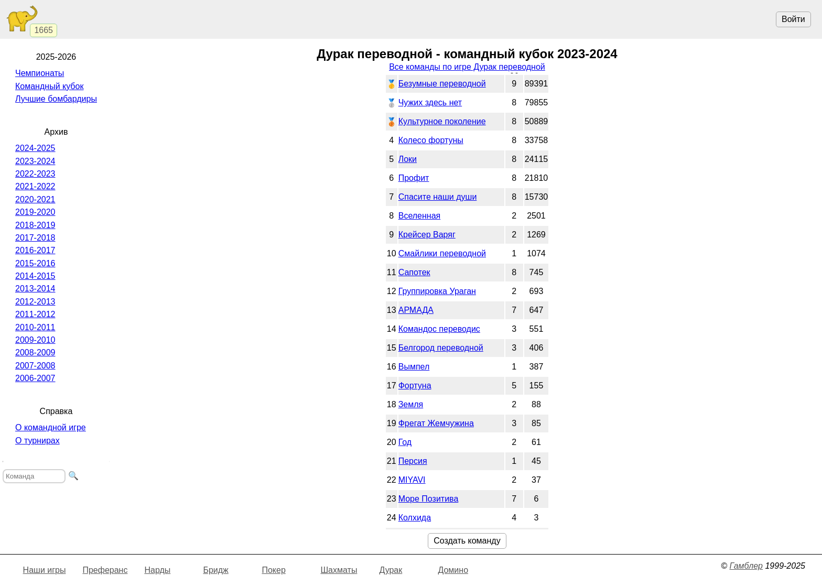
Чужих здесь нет (430, 102)
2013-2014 (35, 288)
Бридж (215, 570)
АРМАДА (416, 310)
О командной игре (50, 427)
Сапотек (414, 272)
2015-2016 (35, 263)
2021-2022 (35, 186)
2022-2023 (35, 173)
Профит (413, 177)
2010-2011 (35, 327)
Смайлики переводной (442, 253)
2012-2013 (35, 301)
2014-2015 (35, 276)
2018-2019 (35, 225)
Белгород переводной (440, 347)
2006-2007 (35, 378)
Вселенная (419, 215)
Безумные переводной (442, 83)
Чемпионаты (39, 73)
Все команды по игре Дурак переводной (467, 66)
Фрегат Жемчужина (436, 423)
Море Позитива (428, 498)
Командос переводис (439, 328)
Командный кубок (49, 86)
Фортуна (414, 385)
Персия (412, 461)
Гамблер (746, 565)
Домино (453, 570)
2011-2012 (35, 314)
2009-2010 (35, 339)
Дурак (390, 570)
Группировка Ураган (437, 291)
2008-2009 (35, 352)
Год (405, 442)
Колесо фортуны (430, 140)
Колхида (414, 517)
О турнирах (37, 440)
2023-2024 (35, 161)
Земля (411, 404)
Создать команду (467, 540)
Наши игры (44, 570)
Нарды (157, 570)
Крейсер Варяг (427, 234)
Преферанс (104, 570)
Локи (407, 159)
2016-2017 (35, 250)
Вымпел (414, 366)
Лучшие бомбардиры (56, 98)
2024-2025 (35, 148)
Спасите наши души (437, 196)
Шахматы (338, 570)
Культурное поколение (442, 121)
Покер (273, 570)
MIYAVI (412, 479)
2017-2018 (35, 237)
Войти (793, 19)
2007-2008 (35, 365)
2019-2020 (35, 212)
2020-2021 (35, 199)
